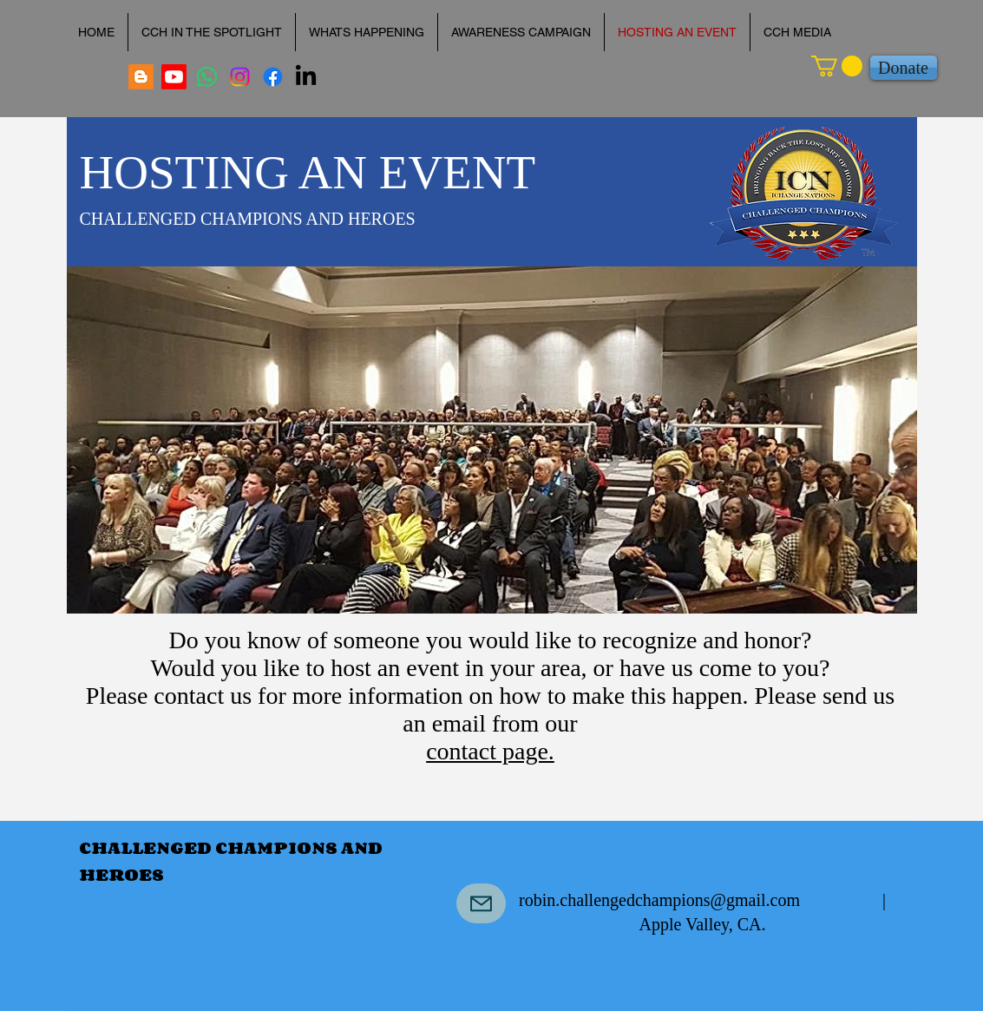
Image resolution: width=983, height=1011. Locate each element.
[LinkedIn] (305, 76)
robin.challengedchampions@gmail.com (659, 899)
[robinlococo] (239, 76)
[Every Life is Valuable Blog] (141, 76)
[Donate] (903, 68)
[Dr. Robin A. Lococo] (207, 76)
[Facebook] (272, 76)
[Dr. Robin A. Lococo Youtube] (174, 76)
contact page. (490, 751)
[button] (836, 66)
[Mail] (481, 903)
